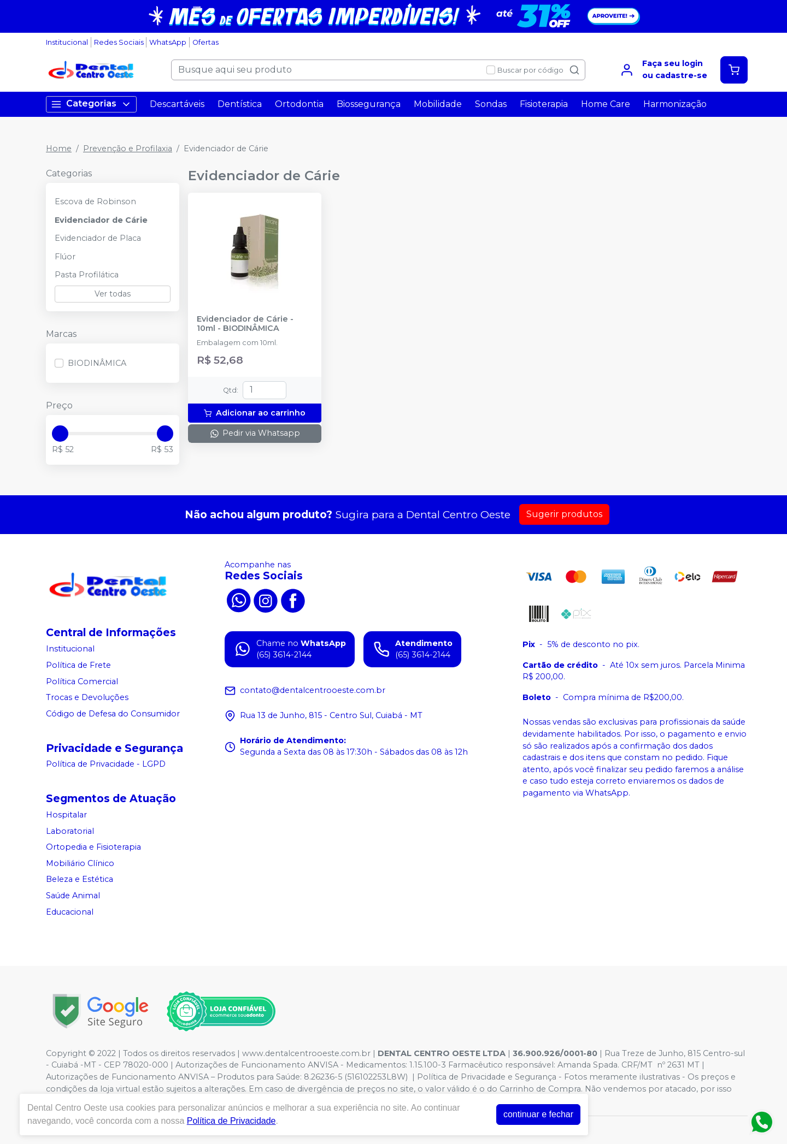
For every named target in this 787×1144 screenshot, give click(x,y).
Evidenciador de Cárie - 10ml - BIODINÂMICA (245, 324)
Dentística (240, 104)
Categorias (91, 104)
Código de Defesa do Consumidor (113, 714)
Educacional (69, 912)
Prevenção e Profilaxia (127, 148)
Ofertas (205, 42)
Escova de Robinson (95, 201)
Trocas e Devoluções (87, 697)
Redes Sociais (119, 42)
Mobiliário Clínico (80, 863)
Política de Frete (78, 665)
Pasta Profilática (87, 275)
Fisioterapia (544, 104)
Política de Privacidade (231, 1120)
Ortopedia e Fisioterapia (93, 847)
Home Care (605, 104)
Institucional (67, 42)
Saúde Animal (73, 895)
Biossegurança (369, 104)
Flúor (65, 257)
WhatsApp (167, 42)
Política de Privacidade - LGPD (106, 764)
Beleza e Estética (79, 880)
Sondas (491, 104)
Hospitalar (66, 815)
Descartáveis (177, 104)
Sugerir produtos (564, 514)
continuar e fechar (538, 1114)
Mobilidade (438, 104)
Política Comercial (82, 681)
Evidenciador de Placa (98, 238)
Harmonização (675, 104)
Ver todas (113, 294)
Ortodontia (299, 104)
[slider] (60, 433)
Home (59, 148)
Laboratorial (70, 831)
